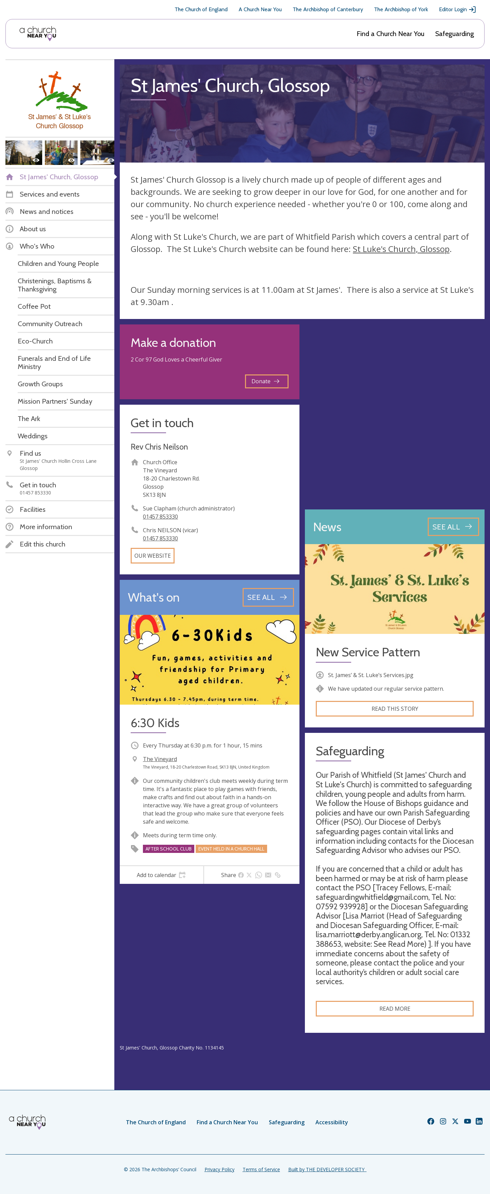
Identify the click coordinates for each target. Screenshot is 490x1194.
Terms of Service (261, 1169)
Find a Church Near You (390, 34)
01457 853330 (160, 516)
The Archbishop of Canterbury (328, 9)
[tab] (161, 875)
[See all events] (268, 597)
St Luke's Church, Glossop (401, 248)
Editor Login (457, 9)
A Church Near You (260, 9)
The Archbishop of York (401, 9)
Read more (394, 1008)
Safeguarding (454, 34)
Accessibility (331, 1122)
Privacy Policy (219, 1169)
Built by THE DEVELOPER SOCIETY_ (327, 1169)
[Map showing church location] (395, 414)
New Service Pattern (368, 652)
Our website (152, 555)
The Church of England (201, 9)
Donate (265, 381)
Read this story (395, 708)
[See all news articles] (453, 527)
